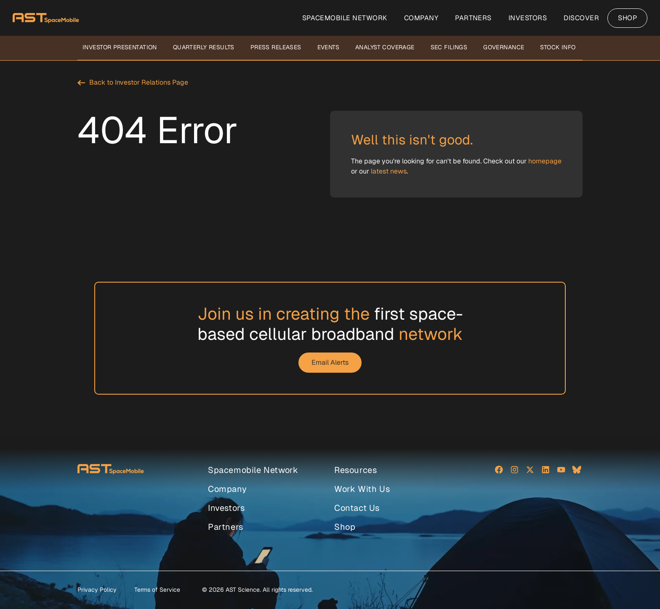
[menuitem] (345, 18)
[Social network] (499, 471)
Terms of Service (157, 589)
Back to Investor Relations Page (138, 82)
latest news (389, 171)
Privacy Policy (97, 589)
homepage (545, 161)
